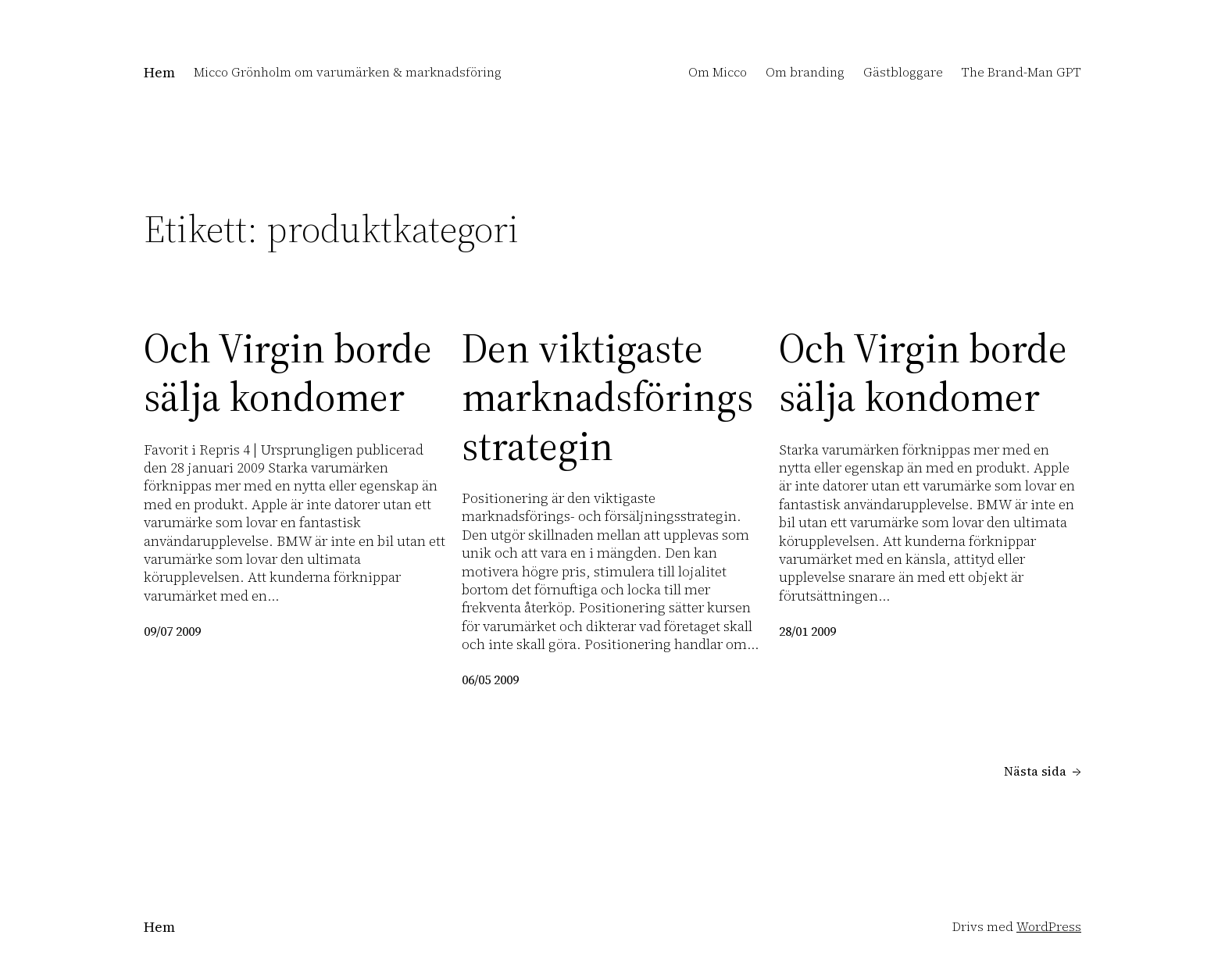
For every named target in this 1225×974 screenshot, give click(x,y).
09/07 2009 (172, 631)
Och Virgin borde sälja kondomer (288, 373)
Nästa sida (1042, 771)
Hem (159, 72)
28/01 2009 (807, 631)
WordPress (1048, 926)
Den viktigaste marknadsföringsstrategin (607, 397)
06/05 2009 (490, 679)
